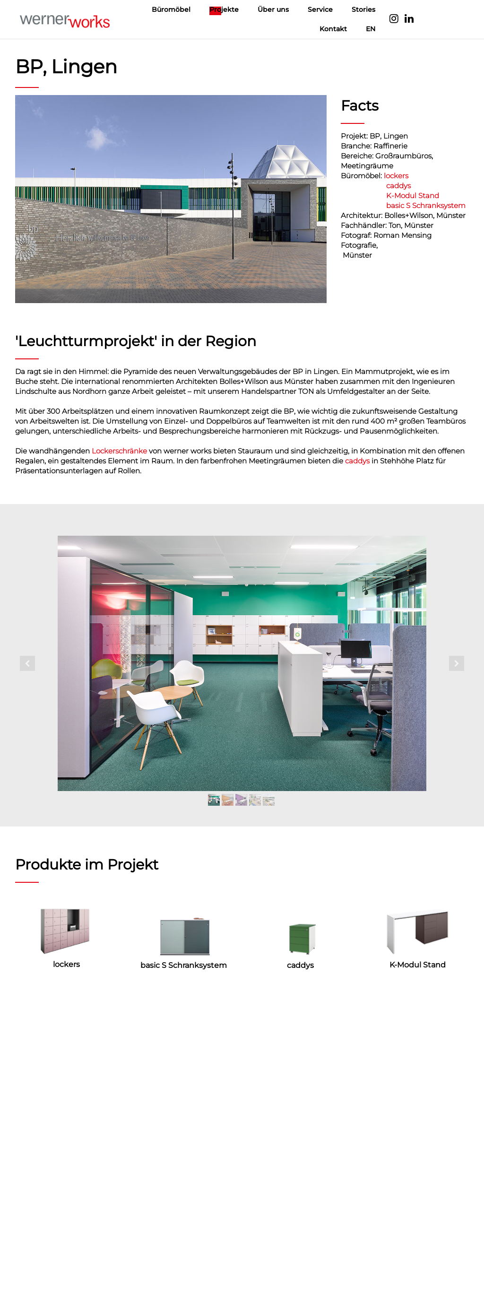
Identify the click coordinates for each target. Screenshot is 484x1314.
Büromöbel (171, 9)
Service (320, 9)
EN (370, 29)
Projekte (224, 9)
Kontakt (333, 29)
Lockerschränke (119, 450)
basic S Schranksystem (426, 205)
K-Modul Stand (412, 195)
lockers (396, 175)
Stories (363, 9)
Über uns (273, 9)
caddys (398, 185)
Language (442, 19)
